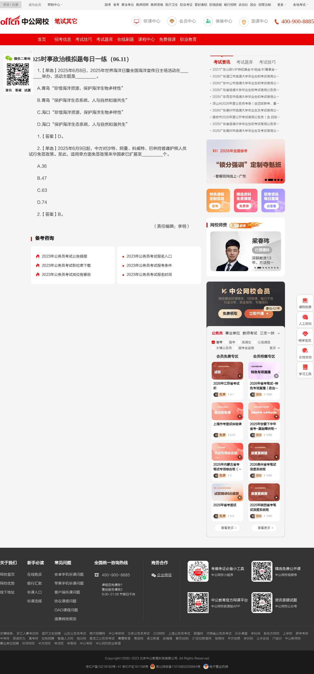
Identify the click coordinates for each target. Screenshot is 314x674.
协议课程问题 (65, 601)
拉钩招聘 (48, 638)
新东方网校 (271, 633)
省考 (116, 5)
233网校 (159, 633)
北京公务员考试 (139, 633)
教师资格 (157, 5)
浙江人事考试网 (27, 633)
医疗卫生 (171, 5)
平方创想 (234, 638)
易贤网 (138, 638)
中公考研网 (116, 633)
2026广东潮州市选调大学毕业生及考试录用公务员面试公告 (246, 110)
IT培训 (277, 638)
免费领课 (167, 39)
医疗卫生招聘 (51, 633)
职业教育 (188, 39)
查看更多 (227, 528)
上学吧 (287, 633)
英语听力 (19, 638)
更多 (281, 5)
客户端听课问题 (67, 592)
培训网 (81, 638)
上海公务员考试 (179, 633)
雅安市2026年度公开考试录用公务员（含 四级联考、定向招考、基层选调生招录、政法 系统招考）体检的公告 (246, 117)
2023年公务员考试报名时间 (149, 274)
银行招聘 (230, 5)
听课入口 (34, 592)
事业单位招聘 (9, 643)
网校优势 (7, 583)
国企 (253, 5)
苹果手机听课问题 (69, 583)
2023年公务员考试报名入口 (149, 256)
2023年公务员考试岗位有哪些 (66, 274)
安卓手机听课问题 (69, 574)
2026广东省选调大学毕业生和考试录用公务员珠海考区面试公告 (246, 90)
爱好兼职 (201, 5)
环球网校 (28, 643)
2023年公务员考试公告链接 (64, 256)
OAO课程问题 (66, 610)
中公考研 (86, 643)
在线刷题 (125, 39)
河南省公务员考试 (219, 633)
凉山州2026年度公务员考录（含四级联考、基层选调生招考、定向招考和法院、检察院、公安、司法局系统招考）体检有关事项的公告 (246, 103)
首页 (42, 39)
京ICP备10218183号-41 (103, 667)
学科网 (255, 633)
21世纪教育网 (201, 638)
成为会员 (35, 5)
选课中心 (259, 21)
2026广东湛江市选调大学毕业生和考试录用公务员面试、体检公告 (246, 76)
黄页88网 (182, 638)
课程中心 (146, 39)
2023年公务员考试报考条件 (149, 265)
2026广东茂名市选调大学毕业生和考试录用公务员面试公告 (246, 97)
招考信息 (62, 39)
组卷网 (219, 638)
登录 (6, 5)
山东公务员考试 (75, 633)
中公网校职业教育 (108, 643)
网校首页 (7, 574)
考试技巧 (83, 39)
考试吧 (59, 643)
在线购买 (34, 574)
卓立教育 (153, 638)
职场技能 (215, 5)
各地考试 (300, 5)
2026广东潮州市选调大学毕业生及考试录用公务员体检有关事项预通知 (246, 131)
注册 (15, 5)
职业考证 (186, 5)
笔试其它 (65, 21)
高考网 (33, 638)
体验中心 (224, 21)
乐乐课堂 (241, 633)
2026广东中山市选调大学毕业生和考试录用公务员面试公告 (246, 83)
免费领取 (230, 313)
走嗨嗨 (167, 638)
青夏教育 (124, 638)
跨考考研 (302, 633)
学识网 (248, 638)
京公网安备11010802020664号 (178, 667)
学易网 (71, 643)
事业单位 (127, 5)
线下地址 (7, 592)
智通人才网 (65, 638)
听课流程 (34, 601)
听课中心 (152, 21)
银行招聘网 (97, 633)
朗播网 (198, 633)
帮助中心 (55, 5)
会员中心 (187, 21)
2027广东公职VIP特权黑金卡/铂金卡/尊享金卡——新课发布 (246, 69)
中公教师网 (293, 638)
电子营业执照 (215, 667)
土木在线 (262, 638)
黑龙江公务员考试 (102, 638)
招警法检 (265, 5)
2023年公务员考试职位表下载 (66, 265)
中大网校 (44, 643)
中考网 (4, 638)
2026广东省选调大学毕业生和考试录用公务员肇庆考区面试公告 (246, 124)
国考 (108, 5)
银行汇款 (34, 583)
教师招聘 (142, 5)
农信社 (243, 5)
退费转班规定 (65, 619)
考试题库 (104, 39)
